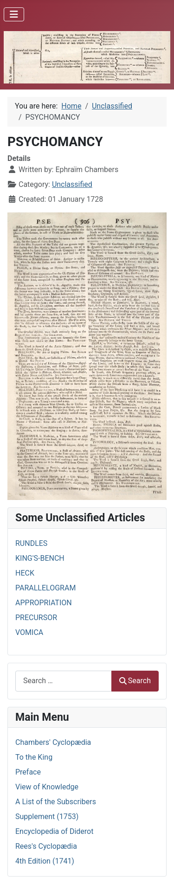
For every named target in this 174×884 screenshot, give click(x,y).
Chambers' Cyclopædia (53, 742)
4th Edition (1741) (44, 861)
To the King (33, 757)
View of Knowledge (46, 786)
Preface (28, 772)
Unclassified (72, 184)
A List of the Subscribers (55, 801)
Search (135, 680)
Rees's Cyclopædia (46, 846)
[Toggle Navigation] (14, 14)
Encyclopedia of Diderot (54, 831)
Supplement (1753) (46, 816)
